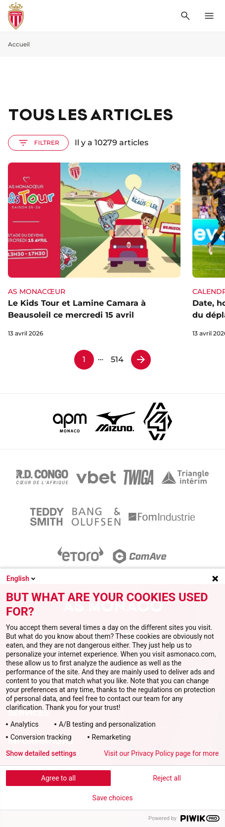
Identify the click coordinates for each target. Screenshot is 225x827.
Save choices (112, 798)
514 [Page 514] (117, 359)
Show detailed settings (41, 753)
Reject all (167, 778)
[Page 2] (141, 360)
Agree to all (58, 778)
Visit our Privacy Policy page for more (161, 753)
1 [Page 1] (84, 359)
